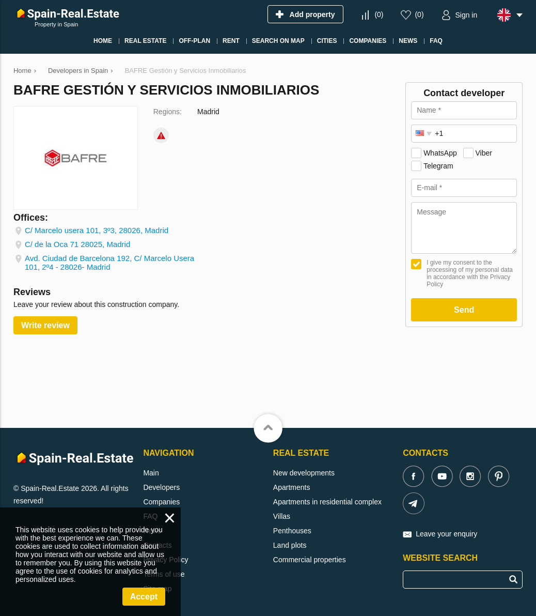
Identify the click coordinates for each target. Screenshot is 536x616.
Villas (281, 516)
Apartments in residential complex (327, 502)
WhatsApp (440, 153)
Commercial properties (309, 560)
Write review (45, 325)
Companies (161, 502)
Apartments (291, 487)
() (378, 14)
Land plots (290, 545)
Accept (143, 596)
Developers (161, 487)
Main (151, 473)
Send (464, 309)
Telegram (438, 166)
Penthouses (292, 531)
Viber (484, 153)
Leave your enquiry (446, 534)
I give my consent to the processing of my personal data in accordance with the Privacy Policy (470, 273)
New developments (304, 473)
